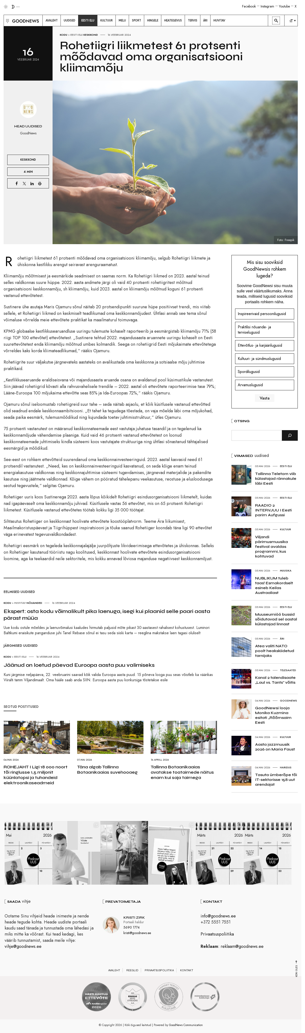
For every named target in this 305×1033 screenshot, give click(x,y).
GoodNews (288, 700)
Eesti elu (76, 35)
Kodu (63, 35)
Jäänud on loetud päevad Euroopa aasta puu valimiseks (79, 665)
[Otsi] (290, 435)
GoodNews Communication (186, 1025)
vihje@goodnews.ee (23, 947)
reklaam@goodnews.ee (242, 947)
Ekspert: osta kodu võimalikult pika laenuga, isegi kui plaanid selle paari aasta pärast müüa (107, 614)
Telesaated (288, 670)
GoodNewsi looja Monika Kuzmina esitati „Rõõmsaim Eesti (273, 715)
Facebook (249, 6)
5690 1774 (131, 927)
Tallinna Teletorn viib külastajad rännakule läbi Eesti (275, 478)
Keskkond (90, 35)
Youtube (284, 6)
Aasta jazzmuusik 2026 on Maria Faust (275, 746)
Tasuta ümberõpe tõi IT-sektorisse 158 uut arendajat (276, 779)
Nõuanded (34, 603)
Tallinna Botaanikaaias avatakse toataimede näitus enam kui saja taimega (182, 772)
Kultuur (285, 529)
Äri (282, 638)
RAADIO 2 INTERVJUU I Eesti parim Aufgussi (273, 510)
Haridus (285, 767)
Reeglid (132, 970)
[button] (7, 20)
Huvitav (20, 603)
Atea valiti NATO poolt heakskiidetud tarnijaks (274, 651)
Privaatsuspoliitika (217, 935)
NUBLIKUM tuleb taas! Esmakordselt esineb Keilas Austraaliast (274, 585)
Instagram (267, 6)
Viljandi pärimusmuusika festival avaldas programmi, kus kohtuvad (271, 546)
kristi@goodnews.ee (137, 933)
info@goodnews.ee (218, 916)
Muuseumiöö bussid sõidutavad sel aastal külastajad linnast (276, 619)
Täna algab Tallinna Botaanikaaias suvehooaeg (107, 769)
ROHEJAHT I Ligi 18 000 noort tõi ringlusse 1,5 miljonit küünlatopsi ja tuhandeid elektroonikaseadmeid (36, 774)
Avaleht (114, 970)
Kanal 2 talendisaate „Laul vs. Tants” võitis (275, 680)
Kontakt (186, 970)
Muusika (285, 570)
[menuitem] (52, 20)
